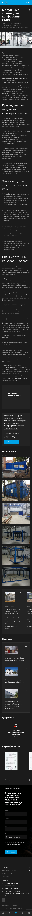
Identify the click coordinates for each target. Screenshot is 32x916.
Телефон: (8, 826)
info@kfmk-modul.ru (11, 888)
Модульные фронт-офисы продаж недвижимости (13, 611)
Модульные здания (9, 870)
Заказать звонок (10, 885)
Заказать (11, 442)
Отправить (11, 852)
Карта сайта (6, 880)
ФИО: (7, 810)
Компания (5, 867)
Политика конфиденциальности (12, 908)
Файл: (6, 833)
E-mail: (7, 818)
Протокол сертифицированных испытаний (16, 732)
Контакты (5, 877)
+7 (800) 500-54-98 (11, 883)
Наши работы (7, 873)
